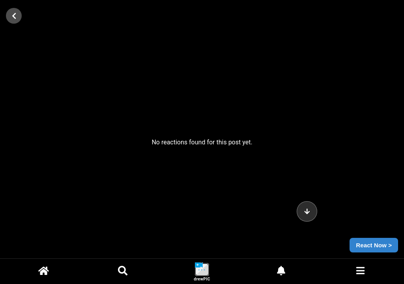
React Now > (374, 245)
